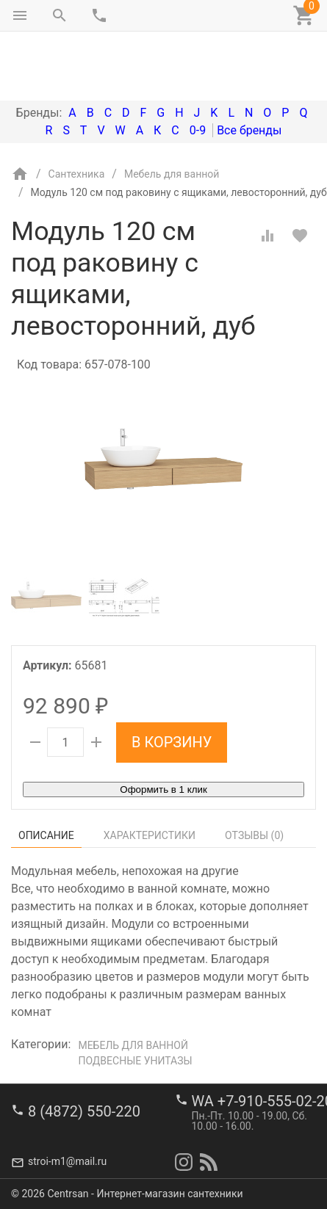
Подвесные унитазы (135, 999)
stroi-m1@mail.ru (67, 1161)
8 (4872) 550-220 (84, 1110)
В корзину (172, 680)
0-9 (198, 69)
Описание (46, 774)
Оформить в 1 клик (163, 727)
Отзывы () (254, 774)
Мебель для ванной (133, 984)
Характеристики (149, 774)
